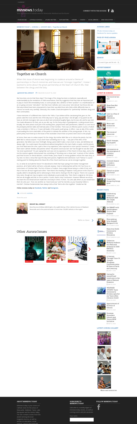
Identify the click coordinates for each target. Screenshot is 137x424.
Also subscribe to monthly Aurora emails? (81, 403)
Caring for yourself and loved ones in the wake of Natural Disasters (113, 278)
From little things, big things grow (113, 181)
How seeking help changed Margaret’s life (112, 221)
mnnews (30, 9)
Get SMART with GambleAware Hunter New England (113, 210)
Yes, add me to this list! (80, 407)
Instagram (54, 188)
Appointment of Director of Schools (113, 306)
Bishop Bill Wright (37, 204)
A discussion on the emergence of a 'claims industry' (113, 152)
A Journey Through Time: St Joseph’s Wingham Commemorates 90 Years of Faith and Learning (113, 262)
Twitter (44, 188)
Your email (73, 393)
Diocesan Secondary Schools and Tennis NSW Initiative (111, 317)
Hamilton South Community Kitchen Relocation (113, 232)
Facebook (38, 188)
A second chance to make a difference (113, 163)
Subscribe (74, 411)
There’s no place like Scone (113, 172)
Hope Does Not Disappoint (112, 106)
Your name (73, 385)
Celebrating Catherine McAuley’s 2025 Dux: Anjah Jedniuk (112, 198)
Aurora (29, 193)
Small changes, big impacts (112, 142)
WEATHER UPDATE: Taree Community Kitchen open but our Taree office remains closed (113, 293)
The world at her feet (113, 98)
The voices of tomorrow (112, 133)
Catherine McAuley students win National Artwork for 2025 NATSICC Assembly (113, 246)
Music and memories (111, 125)
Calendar (21, 2)
